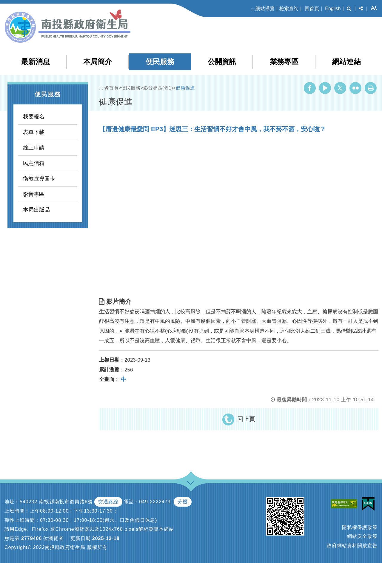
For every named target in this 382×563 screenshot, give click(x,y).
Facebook (310, 88)
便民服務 (160, 62)
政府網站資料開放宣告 (352, 545)
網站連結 (346, 62)
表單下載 (33, 132)
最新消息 (35, 62)
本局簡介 (97, 62)
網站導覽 (265, 8)
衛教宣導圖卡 (39, 179)
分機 (183, 501)
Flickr (355, 88)
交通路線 (108, 501)
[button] (349, 9)
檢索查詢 (288, 8)
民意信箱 (33, 163)
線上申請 (33, 148)
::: (252, 9)
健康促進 (185, 87)
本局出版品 (36, 210)
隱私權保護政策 (360, 527)
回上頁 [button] (246, 419)
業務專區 (284, 62)
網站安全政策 (362, 536)
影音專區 (33, 194)
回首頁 (312, 8)
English (333, 8)
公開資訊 (222, 62)
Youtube (325, 88)
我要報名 (33, 117)
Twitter (340, 88)
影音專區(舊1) (158, 87)
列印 (371, 88)
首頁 (111, 87)
